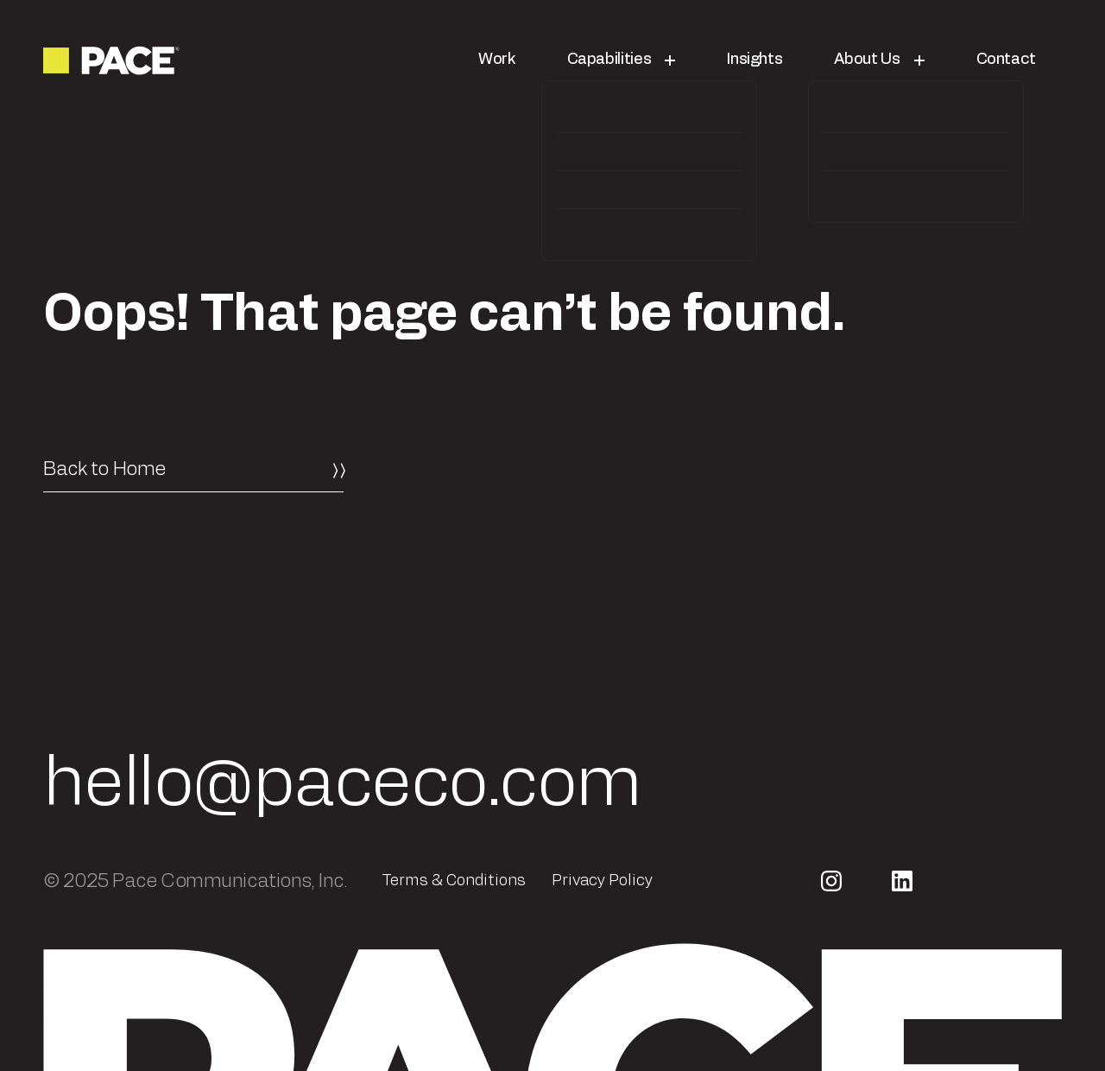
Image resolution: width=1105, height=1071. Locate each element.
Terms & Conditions (454, 881)
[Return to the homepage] (112, 60)
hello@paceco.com (342, 784)
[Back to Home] (193, 469)
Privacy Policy (602, 881)
